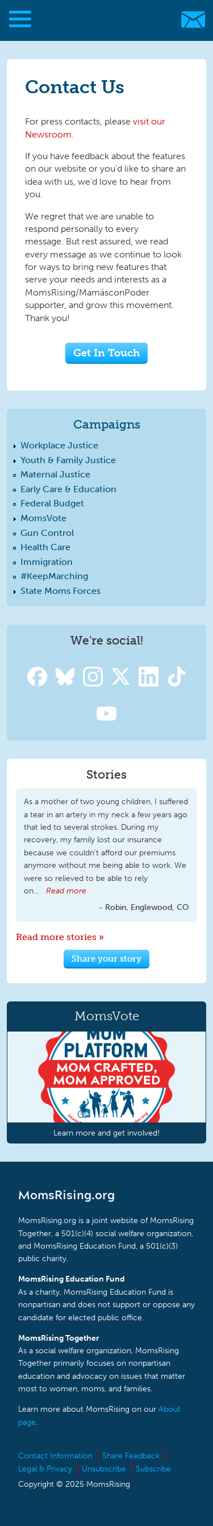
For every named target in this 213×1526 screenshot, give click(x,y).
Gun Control (47, 532)
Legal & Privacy (45, 1469)
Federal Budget (52, 503)
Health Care (45, 547)
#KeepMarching (54, 576)
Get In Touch (106, 352)
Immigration (46, 561)
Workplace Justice (59, 445)
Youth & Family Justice (68, 460)
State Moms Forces (60, 590)
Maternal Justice (55, 474)
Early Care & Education (68, 489)
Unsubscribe (104, 1469)
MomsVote (43, 518)
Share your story (106, 959)
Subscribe (153, 1469)
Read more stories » (60, 937)
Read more (66, 891)
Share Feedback (131, 1456)
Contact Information (55, 1456)
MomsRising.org (101, 19)
